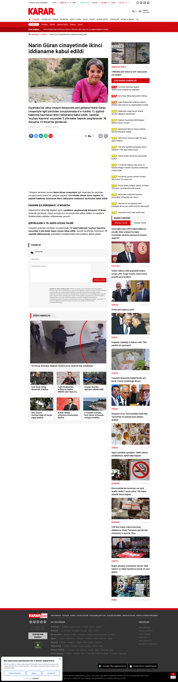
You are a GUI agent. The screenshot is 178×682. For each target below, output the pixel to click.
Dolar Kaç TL (144, 637)
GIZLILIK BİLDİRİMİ (114, 615)
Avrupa (84, 630)
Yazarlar (46, 19)
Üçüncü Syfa (74, 627)
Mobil (66, 646)
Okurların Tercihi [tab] (121, 223)
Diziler (63, 642)
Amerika (75, 630)
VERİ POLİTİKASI (128, 615)
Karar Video (102, 19)
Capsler (76, 653)
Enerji (89, 634)
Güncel (36, 19)
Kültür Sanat (88, 642)
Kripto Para (75, 19)
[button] (86, 136)
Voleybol (80, 638)
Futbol (62, 638)
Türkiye (73, 24)
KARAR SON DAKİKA (37, 635)
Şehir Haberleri (145, 640)
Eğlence (98, 642)
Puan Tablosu (145, 634)
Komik (91, 650)
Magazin (71, 642)
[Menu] (136, 19)
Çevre (80, 24)
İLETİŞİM (65, 615)
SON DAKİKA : (34, 29)
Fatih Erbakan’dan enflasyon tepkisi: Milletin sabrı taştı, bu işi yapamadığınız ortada (75, 29)
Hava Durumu (145, 627)
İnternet (74, 646)
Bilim (101, 646)
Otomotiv (81, 634)
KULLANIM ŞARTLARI (97, 615)
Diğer (110, 638)
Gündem (71, 650)
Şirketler (111, 634)
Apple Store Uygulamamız (145, 666)
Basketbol (70, 638)
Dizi (77, 650)
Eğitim (52, 24)
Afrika (96, 630)
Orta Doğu (66, 630)
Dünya (55, 19)
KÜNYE (72, 615)
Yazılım (95, 646)
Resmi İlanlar (127, 19)
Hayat (92, 19)
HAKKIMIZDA (56, 615)
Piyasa (66, 634)
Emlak (73, 634)
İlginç (97, 650)
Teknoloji (56, 646)
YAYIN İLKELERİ (82, 615)
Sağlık (78, 642)
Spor (85, 19)
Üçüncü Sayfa (62, 24)
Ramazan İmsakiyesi (148, 644)
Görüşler (114, 19)
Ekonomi (64, 19)
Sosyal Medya (85, 646)
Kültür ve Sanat (102, 653)
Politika (44, 24)
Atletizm (89, 638)
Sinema (83, 650)
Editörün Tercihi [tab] (140, 223)
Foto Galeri (57, 653)
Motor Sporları (100, 638)
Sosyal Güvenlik (99, 634)
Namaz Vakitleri (146, 630)
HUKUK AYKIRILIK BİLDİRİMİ (147, 615)
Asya (90, 630)
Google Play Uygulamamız (114, 666)
